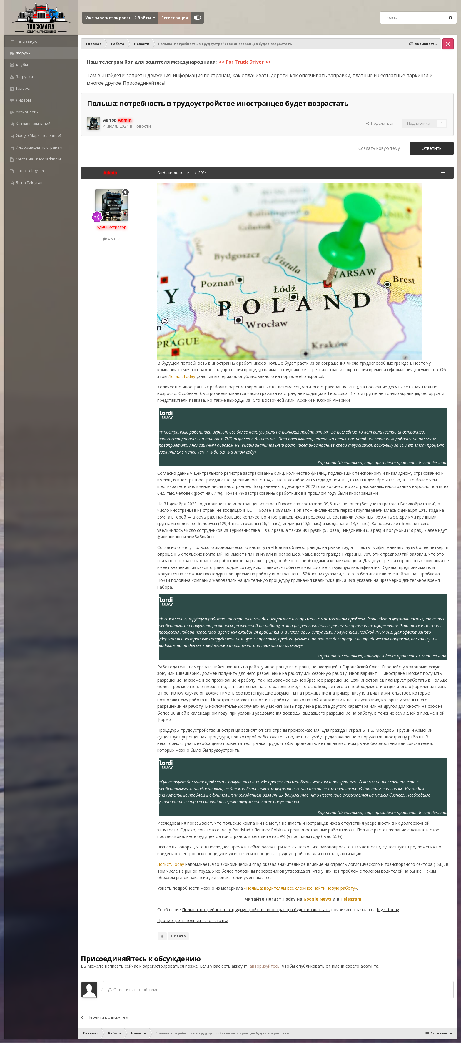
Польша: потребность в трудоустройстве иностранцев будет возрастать (256, 909)
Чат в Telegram (29, 170)
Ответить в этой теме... (134, 989)
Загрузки (24, 76)
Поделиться (379, 123)
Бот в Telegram (29, 182)
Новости (142, 126)
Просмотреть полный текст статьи (192, 920)
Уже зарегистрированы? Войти (120, 18)
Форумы (23, 53)
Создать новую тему (379, 148)
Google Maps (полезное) (38, 135)
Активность (26, 111)
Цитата (178, 936)
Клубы (21, 64)
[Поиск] (399, 18)
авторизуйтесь (265, 966)
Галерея (23, 88)
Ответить (432, 148)
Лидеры (23, 100)
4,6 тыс (111, 238)
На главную (26, 41)
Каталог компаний (33, 123)
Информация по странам (38, 147)
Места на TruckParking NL (39, 159)
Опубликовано (182, 172)
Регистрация (174, 17)
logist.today (388, 909)
